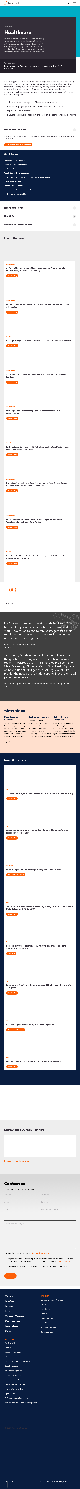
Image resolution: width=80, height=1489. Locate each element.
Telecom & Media (47, 1332)
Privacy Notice (17, 1482)
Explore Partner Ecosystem (17, 1164)
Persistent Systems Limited (12, 3)
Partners (9, 1311)
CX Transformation (12, 1357)
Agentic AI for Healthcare (18, 225)
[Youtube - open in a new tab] (20, 1455)
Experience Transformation (15, 1380)
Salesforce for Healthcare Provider (18, 190)
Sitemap (8, 1482)
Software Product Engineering (16, 1398)
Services (9, 1339)
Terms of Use (41, 1482)
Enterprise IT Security (13, 1375)
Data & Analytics (11, 1366)
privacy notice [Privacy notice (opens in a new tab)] (64, 1264)
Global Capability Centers (15, 1385)
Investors (10, 1301)
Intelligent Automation (13, 169)
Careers (9, 1296)
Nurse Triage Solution (12, 182)
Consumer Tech (47, 1319)
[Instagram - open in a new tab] (20, 1470)
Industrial (44, 1323)
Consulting (9, 1348)
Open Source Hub (11, 1394)
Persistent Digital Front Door (15, 161)
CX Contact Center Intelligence (17, 1362)
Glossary (9, 1331)
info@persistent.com (40, 1256)
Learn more (9, 604)
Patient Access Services (14, 186)
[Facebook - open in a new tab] (53, 1455)
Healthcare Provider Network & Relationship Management (27, 177)
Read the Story (12, 276)
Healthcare (45, 1309)
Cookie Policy (30, 1482)
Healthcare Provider (15, 130)
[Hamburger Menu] (74, 3)
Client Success (12, 1321)
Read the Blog (12, 800)
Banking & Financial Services (52, 1300)
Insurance (44, 1305)
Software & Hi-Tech (48, 1328)
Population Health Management (16, 173)
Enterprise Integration (13, 1371)
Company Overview (15, 1316)
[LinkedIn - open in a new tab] (20, 1439)
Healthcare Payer (13, 208)
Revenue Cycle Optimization (15, 165)
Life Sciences (46, 1314)
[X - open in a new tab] (53, 1439)
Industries (46, 1296)
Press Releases (12, 1326)
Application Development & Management (21, 1403)
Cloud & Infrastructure (13, 1352)
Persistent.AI (10, 1343)
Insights (9, 1306)
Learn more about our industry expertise (18, 144)
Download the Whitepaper (16, 876)
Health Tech (10, 217)
